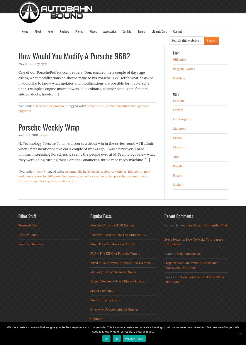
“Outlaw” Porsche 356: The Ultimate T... (118, 235)
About (38, 31)
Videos (93, 31)
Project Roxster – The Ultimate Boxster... (119, 281)
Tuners (141, 31)
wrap (71, 181)
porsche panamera (127, 176)
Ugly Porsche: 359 (189, 254)
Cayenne (70, 171)
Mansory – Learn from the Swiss (113, 272)
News (50, 31)
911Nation (180, 59)
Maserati (179, 147)
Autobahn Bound (130, 16)
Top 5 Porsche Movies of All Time (113, 244)
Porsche (59, 106)
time (54, 181)
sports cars (41, 181)
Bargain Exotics (184, 69)
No (117, 338)
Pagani (178, 175)
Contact (177, 31)
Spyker (178, 185)
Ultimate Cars (159, 31)
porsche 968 (95, 106)
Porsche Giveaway (31, 244)
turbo (62, 181)
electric (96, 171)
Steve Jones (173, 239)
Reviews (64, 31)
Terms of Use (28, 225)
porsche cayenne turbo (96, 176)
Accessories (109, 31)
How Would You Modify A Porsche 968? (74, 55)
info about (135, 171)
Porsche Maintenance (121, 106)
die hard (84, 171)
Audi (176, 157)
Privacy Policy (28, 235)
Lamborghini (182, 119)
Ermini (178, 138)
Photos (79, 31)
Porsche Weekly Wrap (49, 127)
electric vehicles (114, 171)
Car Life (127, 31)
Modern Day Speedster (106, 300)
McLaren (179, 129)
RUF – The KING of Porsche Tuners (115, 253)
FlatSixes (179, 78)
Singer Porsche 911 (103, 291)
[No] (240, 333)
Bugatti (178, 166)
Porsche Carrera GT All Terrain (112, 225)
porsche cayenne (66, 176)
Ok (106, 338)
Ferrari (178, 110)
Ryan (44, 64)
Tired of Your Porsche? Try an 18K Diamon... (121, 263)
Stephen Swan (175, 263)
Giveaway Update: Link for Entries (114, 309)
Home (25, 31)
